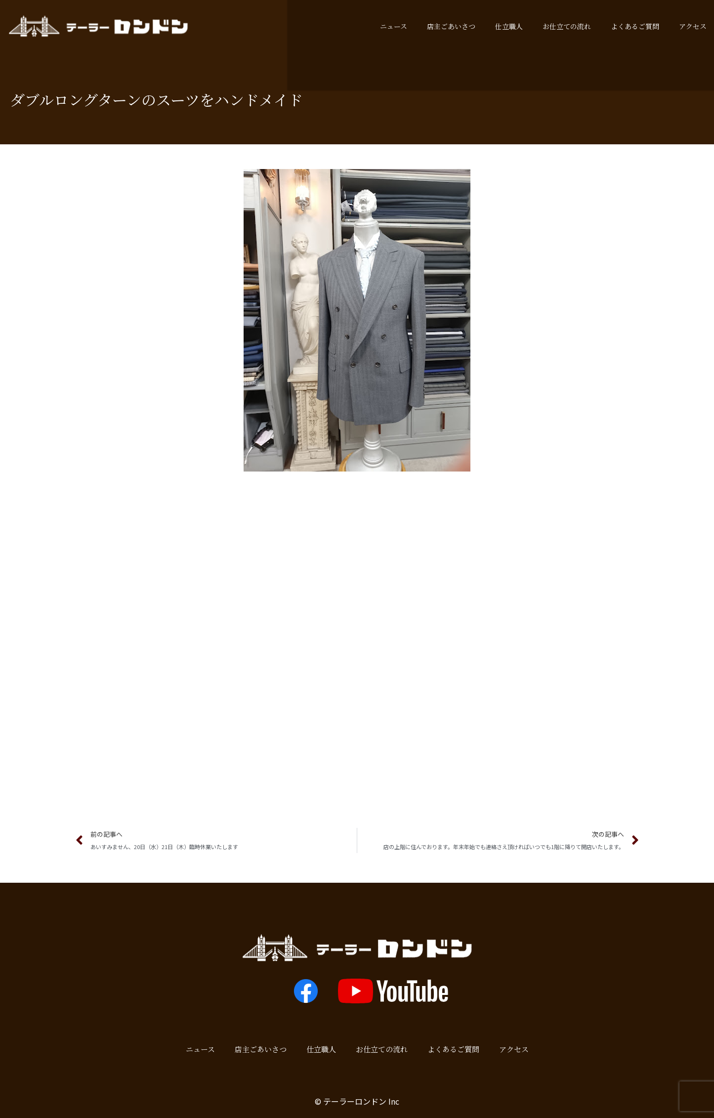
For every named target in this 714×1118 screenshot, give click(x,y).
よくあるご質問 (635, 26)
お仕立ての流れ (567, 26)
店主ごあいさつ (451, 26)
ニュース (393, 26)
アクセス (514, 1049)
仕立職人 (509, 26)
